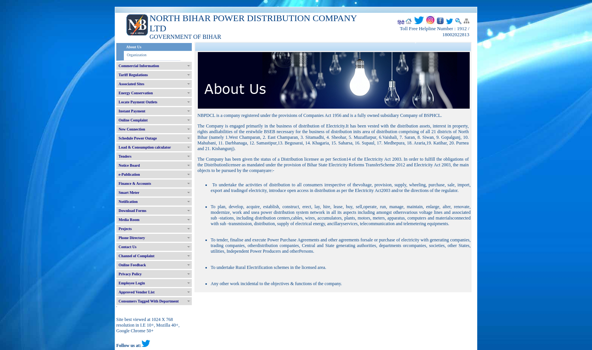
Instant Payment (132, 111)
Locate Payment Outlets (138, 102)
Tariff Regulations (133, 75)
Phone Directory (132, 238)
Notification (128, 202)
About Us (133, 47)
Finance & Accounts (135, 183)
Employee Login (132, 283)
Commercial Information (139, 66)
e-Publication (129, 174)
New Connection (132, 129)
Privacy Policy (130, 274)
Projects (125, 229)
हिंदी (401, 22)
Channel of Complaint (136, 256)
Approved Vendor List (136, 292)
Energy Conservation (136, 93)
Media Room (129, 220)
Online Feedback (132, 265)
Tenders (125, 156)
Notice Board (129, 165)
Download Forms (132, 211)
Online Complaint (133, 120)
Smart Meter (129, 192)
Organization (136, 55)
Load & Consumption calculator (145, 147)
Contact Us (128, 247)
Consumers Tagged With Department (149, 301)
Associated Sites (131, 84)
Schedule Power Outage (138, 138)
